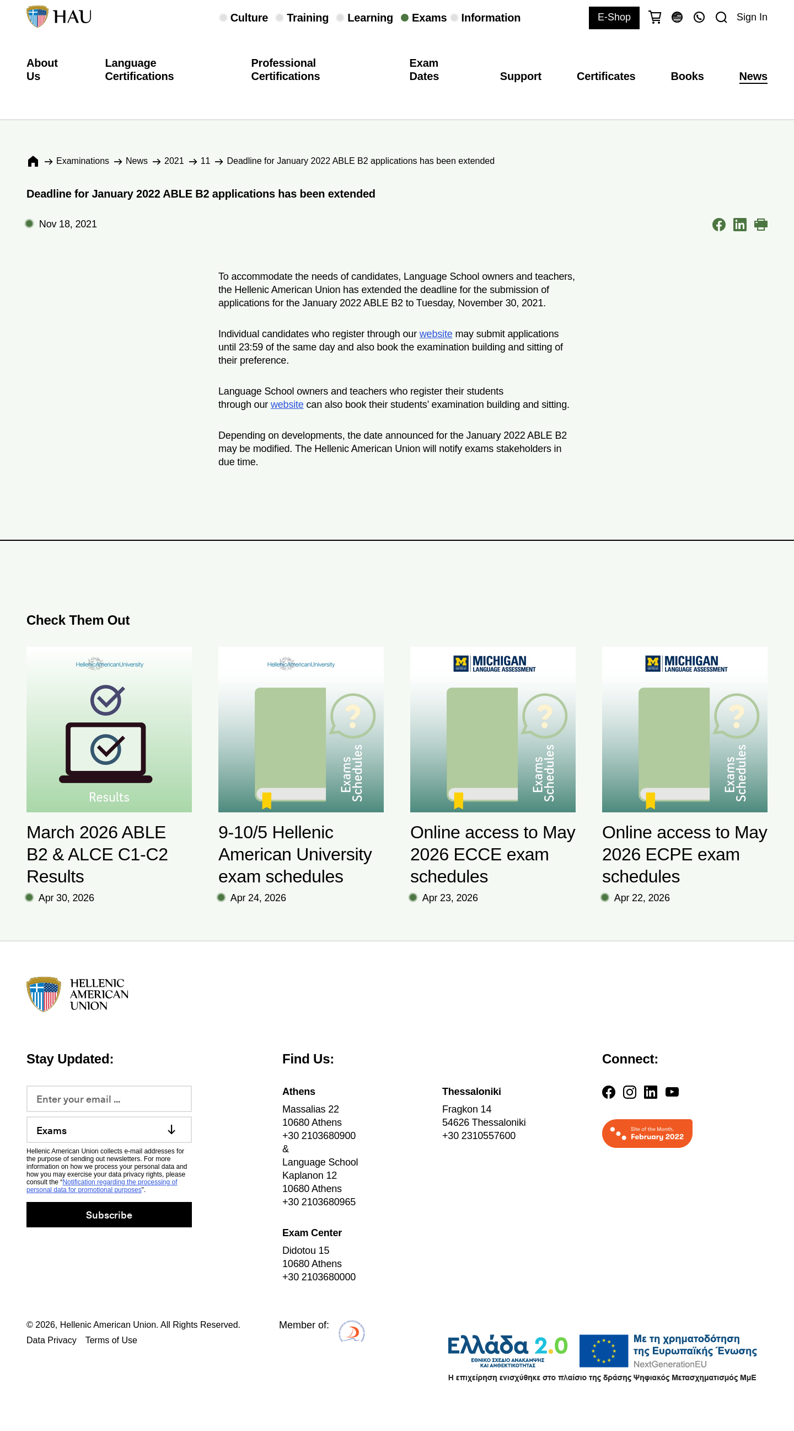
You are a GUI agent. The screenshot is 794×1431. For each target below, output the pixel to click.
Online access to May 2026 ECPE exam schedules (685, 854)
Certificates (606, 76)
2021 (174, 161)
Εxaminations (82, 161)
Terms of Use (111, 1340)
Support (520, 76)
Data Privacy (51, 1340)
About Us (42, 69)
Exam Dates (424, 69)
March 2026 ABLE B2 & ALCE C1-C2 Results (97, 854)
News (753, 76)
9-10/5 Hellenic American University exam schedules (295, 854)
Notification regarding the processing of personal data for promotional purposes (102, 1186)
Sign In (752, 17)
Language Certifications (139, 69)
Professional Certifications (285, 69)
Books (687, 76)
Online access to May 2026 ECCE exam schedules (493, 854)
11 (206, 161)
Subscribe (109, 1214)
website (436, 333)
